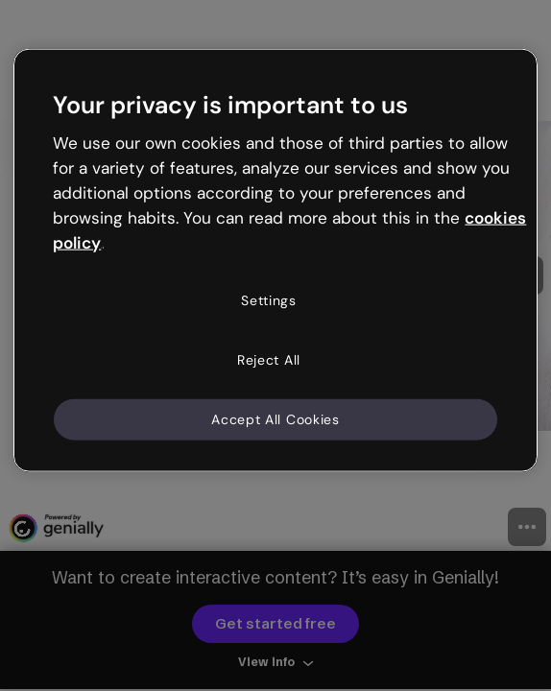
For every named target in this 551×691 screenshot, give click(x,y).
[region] (275, 260)
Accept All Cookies (275, 418)
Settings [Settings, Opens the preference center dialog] (269, 300)
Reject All (268, 360)
